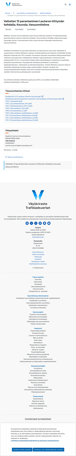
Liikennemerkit (38, 289)
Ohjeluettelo (38, 378)
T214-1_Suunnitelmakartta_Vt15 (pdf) (18, 103)
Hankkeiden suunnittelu (38, 300)
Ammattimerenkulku (38, 375)
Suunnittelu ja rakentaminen (26, 13)
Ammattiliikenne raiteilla (38, 373)
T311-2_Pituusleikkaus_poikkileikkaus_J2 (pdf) (21, 118)
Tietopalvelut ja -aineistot (38, 291)
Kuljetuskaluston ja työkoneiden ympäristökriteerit (38, 361)
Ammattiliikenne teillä (38, 371)
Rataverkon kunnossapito (38, 317)
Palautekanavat (38, 237)
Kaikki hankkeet (45, 13)
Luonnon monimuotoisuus (38, 335)
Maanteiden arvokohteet (38, 357)
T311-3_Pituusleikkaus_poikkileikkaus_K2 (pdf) (21, 120)
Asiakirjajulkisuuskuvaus (38, 264)
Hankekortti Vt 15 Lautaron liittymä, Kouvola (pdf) (24, 96)
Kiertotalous (38, 342)
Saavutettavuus (38, 252)
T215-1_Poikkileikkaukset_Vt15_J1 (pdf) (18, 106)
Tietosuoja (38, 257)
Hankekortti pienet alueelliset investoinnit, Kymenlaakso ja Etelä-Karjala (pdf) (34, 99)
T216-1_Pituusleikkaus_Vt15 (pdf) (17, 108)
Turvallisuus (38, 368)
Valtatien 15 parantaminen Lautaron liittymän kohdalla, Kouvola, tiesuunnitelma (33, 165)
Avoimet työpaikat (38, 403)
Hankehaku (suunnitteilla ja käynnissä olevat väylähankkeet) (38, 298)
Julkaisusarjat (38, 408)
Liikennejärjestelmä (38, 286)
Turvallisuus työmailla (38, 307)
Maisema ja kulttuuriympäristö (38, 354)
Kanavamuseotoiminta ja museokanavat (38, 359)
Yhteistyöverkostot (38, 392)
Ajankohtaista (38, 399)
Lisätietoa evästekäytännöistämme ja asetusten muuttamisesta (35, 441)
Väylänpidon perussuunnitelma (38, 321)
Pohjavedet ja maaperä (38, 345)
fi (13, 13)
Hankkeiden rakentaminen (38, 305)
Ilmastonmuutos (38, 333)
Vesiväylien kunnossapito (38, 319)
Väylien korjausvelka (38, 324)
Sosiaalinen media (38, 261)
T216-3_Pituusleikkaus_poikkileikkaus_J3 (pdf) (21, 113)
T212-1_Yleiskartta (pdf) (13, 101)
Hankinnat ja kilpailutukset (38, 380)
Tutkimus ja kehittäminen (38, 406)
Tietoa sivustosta (38, 254)
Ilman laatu (38, 340)
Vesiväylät (38, 284)
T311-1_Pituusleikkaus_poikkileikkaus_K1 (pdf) (21, 115)
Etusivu (7, 13)
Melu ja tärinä (38, 338)
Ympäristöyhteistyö (38, 352)
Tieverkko (38, 279)
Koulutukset (38, 385)
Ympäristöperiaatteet (38, 331)
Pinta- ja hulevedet (38, 347)
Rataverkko (38, 282)
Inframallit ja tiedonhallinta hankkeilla (38, 389)
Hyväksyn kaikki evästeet (22, 449)
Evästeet (38, 259)
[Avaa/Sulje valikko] (70, 4)
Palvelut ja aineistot (38, 382)
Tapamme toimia (38, 401)
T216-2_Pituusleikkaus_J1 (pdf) (16, 111)
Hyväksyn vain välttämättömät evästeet (48, 449)
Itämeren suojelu (38, 349)
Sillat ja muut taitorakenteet (38, 387)
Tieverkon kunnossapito (38, 314)
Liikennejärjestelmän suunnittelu (38, 303)
